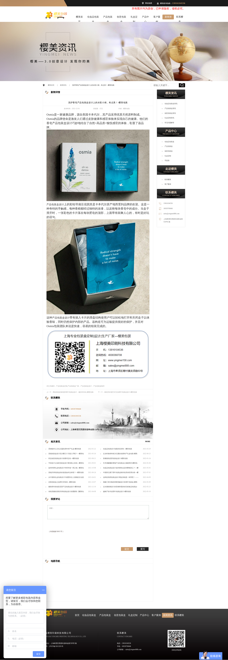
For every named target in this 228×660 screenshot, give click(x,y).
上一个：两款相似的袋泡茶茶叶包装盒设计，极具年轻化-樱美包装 (70, 392)
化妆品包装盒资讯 (171, 104)
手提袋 (167, 160)
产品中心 (145, 17)
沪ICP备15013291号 (56, 646)
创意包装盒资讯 (170, 113)
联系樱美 (179, 17)
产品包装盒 (107, 17)
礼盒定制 (134, 17)
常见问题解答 (169, 123)
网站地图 (148, 3)
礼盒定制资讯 (169, 118)
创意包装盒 (121, 17)
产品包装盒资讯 (170, 108)
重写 (142, 549)
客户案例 (156, 17)
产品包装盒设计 (62, 123)
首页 (77, 615)
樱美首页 (79, 17)
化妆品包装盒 (93, 17)
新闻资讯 (168, 17)
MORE (147, 441)
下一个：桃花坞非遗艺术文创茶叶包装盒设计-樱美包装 (117, 392)
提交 (127, 549)
